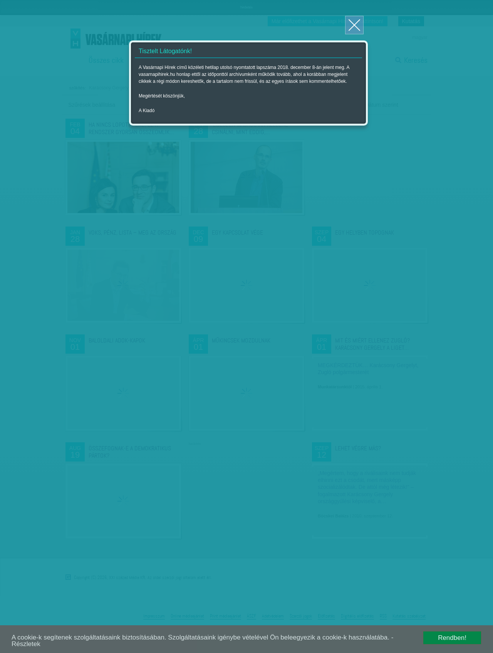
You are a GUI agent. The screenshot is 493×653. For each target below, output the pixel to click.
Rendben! (452, 637)
